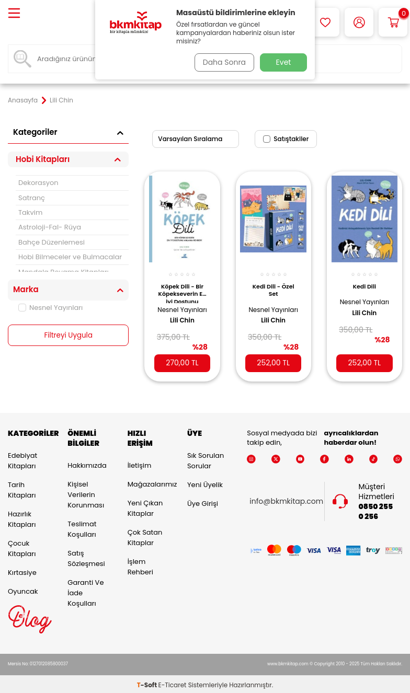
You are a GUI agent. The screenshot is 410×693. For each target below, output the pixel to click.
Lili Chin (182, 323)
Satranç (31, 198)
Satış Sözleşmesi (86, 556)
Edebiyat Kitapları (22, 458)
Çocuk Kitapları (22, 546)
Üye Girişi (202, 501)
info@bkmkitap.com (286, 500)
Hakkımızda (86, 463)
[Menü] (14, 13)
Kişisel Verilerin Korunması (85, 492)
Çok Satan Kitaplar (145, 535)
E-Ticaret (172, 682)
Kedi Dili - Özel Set (273, 284)
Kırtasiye (22, 570)
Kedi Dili (364, 280)
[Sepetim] (393, 22)
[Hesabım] (359, 22)
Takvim (30, 212)
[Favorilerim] (325, 22)
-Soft (147, 682)
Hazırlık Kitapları (22, 517)
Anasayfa (23, 100)
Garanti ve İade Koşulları (85, 590)
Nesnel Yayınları (50, 308)
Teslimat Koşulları (81, 527)
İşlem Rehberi (140, 565)
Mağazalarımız (150, 482)
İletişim (140, 463)
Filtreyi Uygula (68, 335)
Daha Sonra (222, 62)
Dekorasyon (38, 183)
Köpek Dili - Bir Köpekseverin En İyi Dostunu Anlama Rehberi (182, 286)
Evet (283, 62)
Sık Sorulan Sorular (205, 458)
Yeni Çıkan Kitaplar (145, 506)
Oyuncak (23, 589)
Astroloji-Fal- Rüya (49, 227)
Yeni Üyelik (205, 483)
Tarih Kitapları (22, 488)
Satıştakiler (286, 138)
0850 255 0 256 (375, 509)
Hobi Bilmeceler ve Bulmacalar (70, 257)
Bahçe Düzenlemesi (51, 242)
